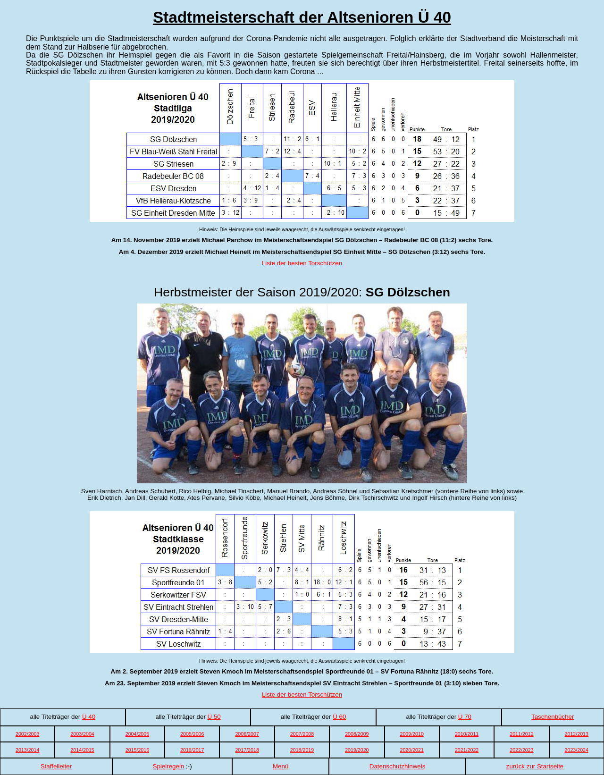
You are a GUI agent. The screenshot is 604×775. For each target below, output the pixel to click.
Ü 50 (214, 716)
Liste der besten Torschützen (302, 263)
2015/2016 (137, 750)
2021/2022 (466, 750)
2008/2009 (357, 734)
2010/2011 (466, 734)
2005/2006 (192, 734)
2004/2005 (137, 734)
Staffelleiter (56, 766)
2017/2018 (247, 750)
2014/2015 (82, 750)
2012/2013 (576, 734)
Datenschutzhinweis (397, 766)
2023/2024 (576, 750)
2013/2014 (27, 750)
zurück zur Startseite (534, 766)
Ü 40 (88, 716)
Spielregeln (169, 766)
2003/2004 (82, 734)
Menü (280, 766)
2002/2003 (27, 734)
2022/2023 (521, 750)
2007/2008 (302, 734)
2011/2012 (521, 734)
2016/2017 (192, 750)
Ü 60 (339, 716)
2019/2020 (357, 750)
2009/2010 (412, 734)
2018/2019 (302, 750)
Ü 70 (464, 716)
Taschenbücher (552, 716)
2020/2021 (412, 750)
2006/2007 (247, 734)
